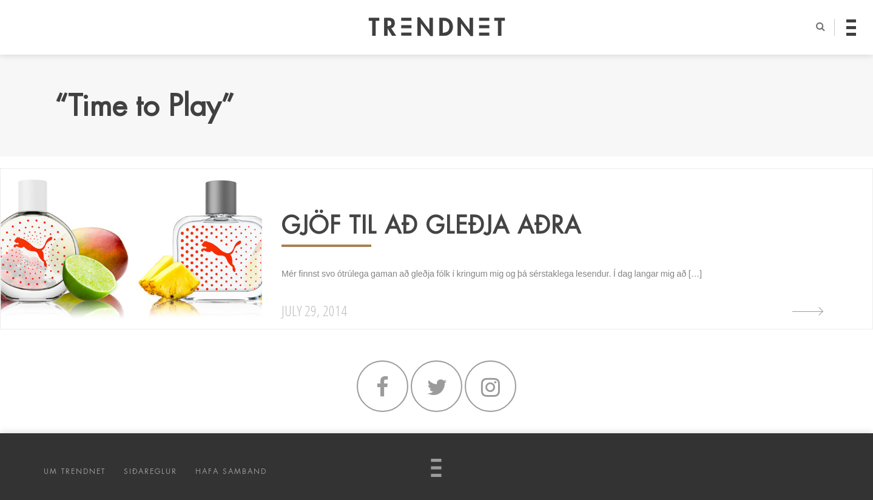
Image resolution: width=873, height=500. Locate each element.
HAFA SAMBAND (231, 471)
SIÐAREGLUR (150, 471)
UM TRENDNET (75, 471)
